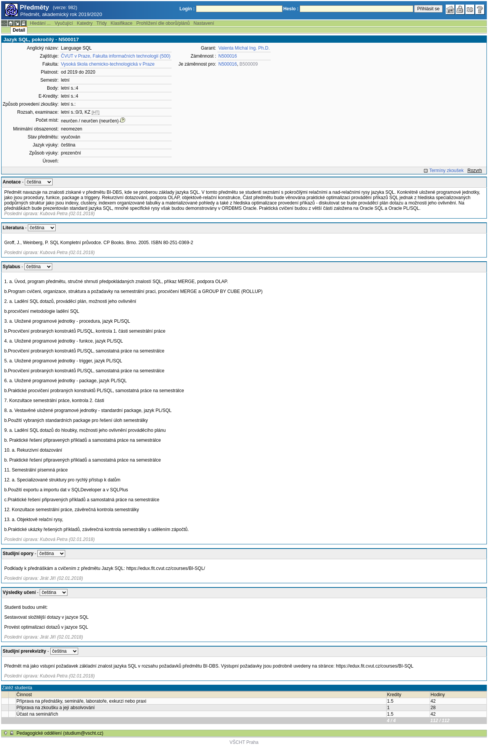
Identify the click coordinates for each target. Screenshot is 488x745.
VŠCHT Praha (244, 742)
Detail (19, 30)
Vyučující (64, 23)
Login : (187, 8)
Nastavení (204, 23)
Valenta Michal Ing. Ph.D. (244, 48)
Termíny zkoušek (446, 170)
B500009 (248, 64)
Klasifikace (121, 23)
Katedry (84, 23)
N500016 (227, 56)
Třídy (101, 23)
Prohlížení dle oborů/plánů (162, 23)
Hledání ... (40, 23)
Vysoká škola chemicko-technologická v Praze (108, 64)
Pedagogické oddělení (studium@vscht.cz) (59, 733)
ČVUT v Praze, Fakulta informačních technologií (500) (115, 56)
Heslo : (291, 8)
